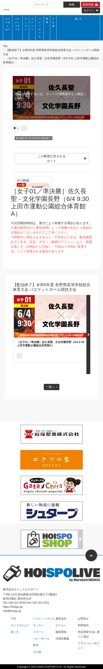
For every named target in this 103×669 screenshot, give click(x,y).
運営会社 (61, 618)
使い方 (78, 18)
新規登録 (90, 4)
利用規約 (83, 625)
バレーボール (40, 27)
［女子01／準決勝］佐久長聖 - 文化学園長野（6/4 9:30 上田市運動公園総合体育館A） (50, 343)
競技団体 (61, 631)
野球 (47, 20)
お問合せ (83, 618)
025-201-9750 (17, 602)
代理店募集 (62, 638)
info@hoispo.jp (12, 610)
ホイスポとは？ (7, 24)
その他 (53, 22)
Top (5, 45)
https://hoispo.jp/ (13, 606)
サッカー (26, 24)
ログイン (90, 10)
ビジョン (61, 625)
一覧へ (52, 387)
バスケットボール (17, 24)
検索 (71, 4)
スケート (32, 24)
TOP (13, 618)
